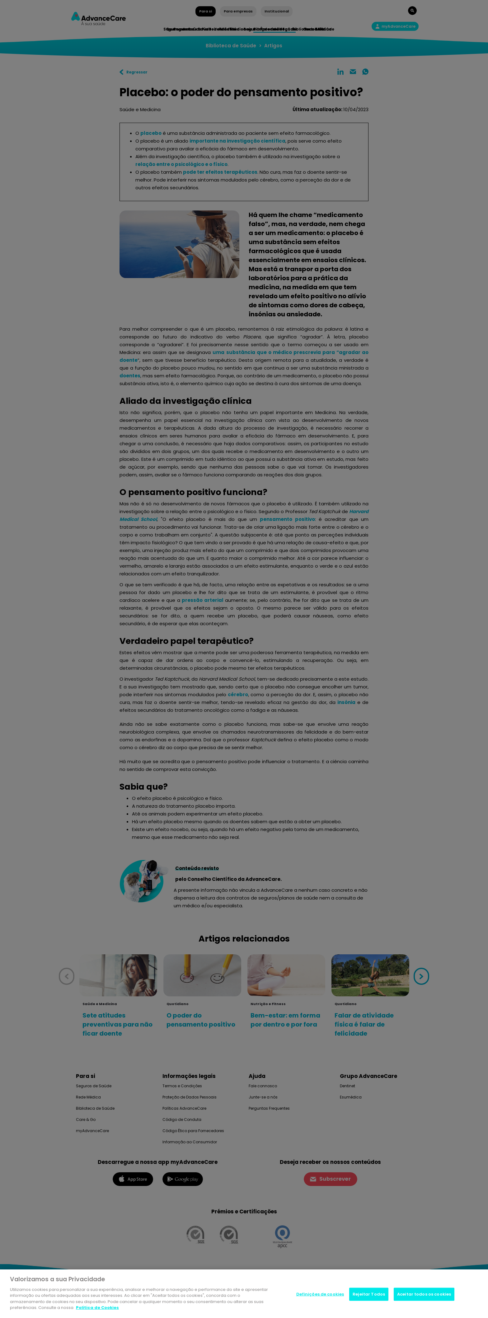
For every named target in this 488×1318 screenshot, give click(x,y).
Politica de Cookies (97, 1308)
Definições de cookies (320, 1294)
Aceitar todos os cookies (424, 1294)
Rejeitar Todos (369, 1294)
